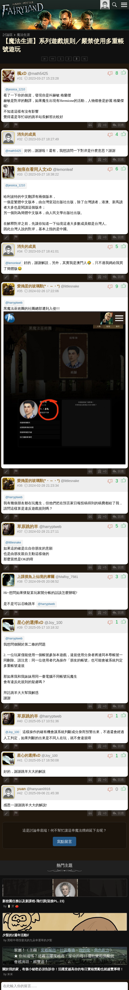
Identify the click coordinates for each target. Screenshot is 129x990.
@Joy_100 (12, 732)
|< (45, 58)
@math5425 (13, 151)
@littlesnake (13, 542)
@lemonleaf (13, 263)
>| (84, 58)
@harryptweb (13, 302)
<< (52, 58)
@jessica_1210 (15, 89)
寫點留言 (64, 841)
